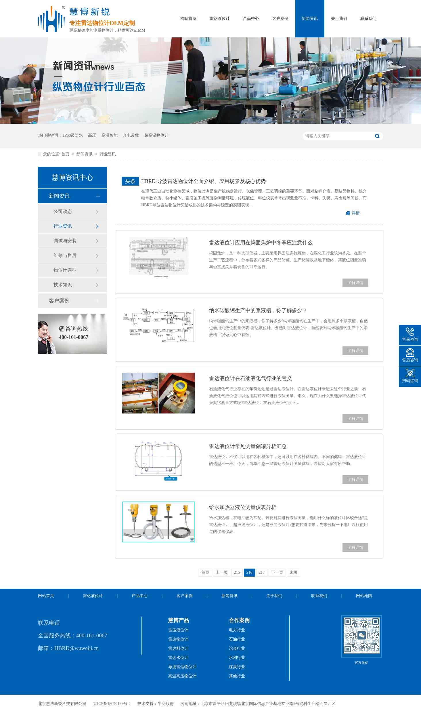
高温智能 (110, 135)
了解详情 (355, 283)
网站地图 (364, 596)
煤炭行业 (237, 667)
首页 (65, 154)
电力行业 (237, 630)
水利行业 (237, 657)
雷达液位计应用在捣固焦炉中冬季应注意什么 (261, 242)
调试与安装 (64, 240)
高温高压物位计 (182, 676)
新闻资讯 (310, 18)
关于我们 (339, 18)
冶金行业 (237, 648)
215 (237, 572)
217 (262, 572)
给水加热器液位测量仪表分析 (242, 507)
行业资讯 (108, 154)
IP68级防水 (73, 135)
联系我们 (368, 18)
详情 (356, 213)
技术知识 (62, 284)
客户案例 (280, 18)
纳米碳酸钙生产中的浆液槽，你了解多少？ (258, 310)
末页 (294, 572)
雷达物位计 (178, 639)
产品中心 (251, 18)
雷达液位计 (220, 18)
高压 (92, 135)
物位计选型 (64, 270)
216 (249, 572)
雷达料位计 (178, 648)
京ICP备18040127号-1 (112, 704)
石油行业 (237, 639)
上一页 (222, 572)
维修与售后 (64, 255)
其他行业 (237, 676)
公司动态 (62, 211)
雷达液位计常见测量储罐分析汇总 (248, 446)
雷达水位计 (178, 657)
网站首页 (188, 18)
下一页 (277, 572)
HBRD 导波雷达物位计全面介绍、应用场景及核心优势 (203, 181)
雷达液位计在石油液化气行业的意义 (250, 378)
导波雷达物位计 (182, 667)
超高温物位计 (156, 135)
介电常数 (131, 135)
